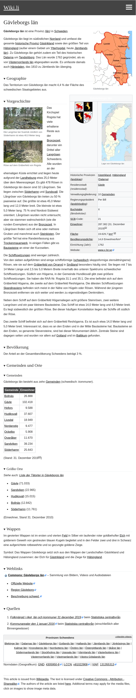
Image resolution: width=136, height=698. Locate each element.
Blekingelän (11, 643)
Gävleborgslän (48, 643)
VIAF (95, 664)
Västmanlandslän (67, 656)
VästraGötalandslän (92, 656)
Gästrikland (104, 175)
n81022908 (80, 664)
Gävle (101, 184)
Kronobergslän (38, 647)
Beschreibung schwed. (25, 596)
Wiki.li (11, 7)
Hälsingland (119, 175)
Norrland (55, 38)
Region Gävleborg (22, 589)
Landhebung (28, 177)
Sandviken (11, 443)
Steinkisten (47, 233)
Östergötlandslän (95, 647)
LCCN (68, 664)
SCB (73, 219)
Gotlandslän (66, 643)
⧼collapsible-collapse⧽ (123, 637)
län (47, 31)
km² (111, 234)
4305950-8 (53, 664)
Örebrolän (76, 647)
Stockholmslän (50, 652)
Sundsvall (51, 191)
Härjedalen (17, 66)
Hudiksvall (10, 413)
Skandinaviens (13, 287)
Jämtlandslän (101, 643)
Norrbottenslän (59, 647)
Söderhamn (31, 191)
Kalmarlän (20, 647)
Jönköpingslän (121, 643)
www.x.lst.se (105, 250)
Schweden (60, 31)
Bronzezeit (53, 140)
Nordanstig (11, 425)
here (68, 683)
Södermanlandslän (27, 652)
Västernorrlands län (21, 62)
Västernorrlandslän (42, 656)
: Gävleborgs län (26, 575)
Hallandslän (83, 643)
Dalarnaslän (28, 643)
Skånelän (114, 647)
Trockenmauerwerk (16, 243)
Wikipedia (42, 679)
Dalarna (103, 179)
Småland (72, 264)
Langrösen (53, 154)
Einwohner (76, 224)
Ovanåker (10, 437)
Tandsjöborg (26, 57)
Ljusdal (8, 419)
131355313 (107, 664)
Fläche (74, 234)
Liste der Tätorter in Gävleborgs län (41, 475)
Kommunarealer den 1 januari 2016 (32, 623)
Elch (122, 535)
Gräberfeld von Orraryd (48, 264)
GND (41, 664)
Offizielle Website (22, 583)
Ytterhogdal (58, 48)
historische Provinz (27, 43)
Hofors (8, 407)
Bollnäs (8, 396)
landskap (76, 179)
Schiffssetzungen (19, 255)
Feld (64, 535)
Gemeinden (108, 194)
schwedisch (81, 260)
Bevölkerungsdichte (81, 239)
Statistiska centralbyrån (105, 617)
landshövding (78, 203)
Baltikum (81, 335)
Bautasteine (11, 247)
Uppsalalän (69, 652)
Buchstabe (76, 209)
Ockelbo (9, 431)
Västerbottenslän (108, 652)
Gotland (61, 335)
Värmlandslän (86, 652)
